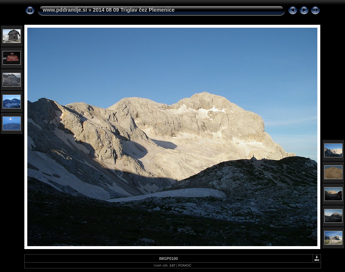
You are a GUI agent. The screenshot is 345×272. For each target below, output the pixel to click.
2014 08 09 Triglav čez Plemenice (133, 10)
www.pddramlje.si (65, 10)
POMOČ (184, 265)
